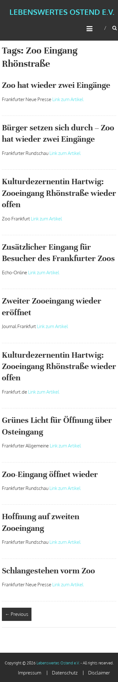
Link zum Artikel (67, 99)
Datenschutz (64, 673)
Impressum (29, 673)
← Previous (16, 614)
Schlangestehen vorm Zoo (48, 570)
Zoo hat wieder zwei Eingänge (56, 85)
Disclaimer (99, 673)
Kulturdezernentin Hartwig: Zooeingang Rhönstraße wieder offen (59, 193)
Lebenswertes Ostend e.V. (62, 12)
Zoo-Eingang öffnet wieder (50, 474)
